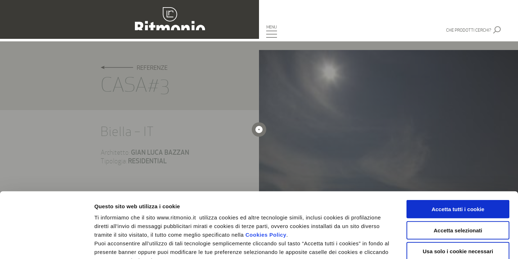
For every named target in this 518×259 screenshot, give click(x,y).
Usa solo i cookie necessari (458, 190)
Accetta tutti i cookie (458, 148)
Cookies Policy (265, 174)
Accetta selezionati (457, 169)
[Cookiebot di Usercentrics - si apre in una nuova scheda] (46, 245)
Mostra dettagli (378, 245)
